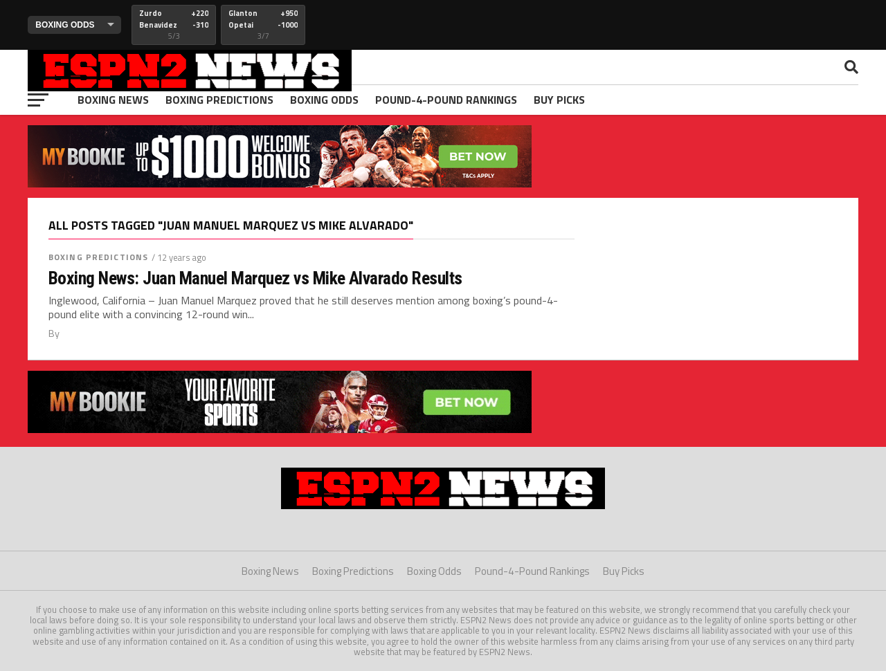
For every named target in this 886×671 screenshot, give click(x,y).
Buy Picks (559, 99)
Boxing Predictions (219, 99)
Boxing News (113, 99)
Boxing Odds (324, 99)
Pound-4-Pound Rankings (446, 99)
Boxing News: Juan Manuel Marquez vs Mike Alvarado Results (255, 278)
